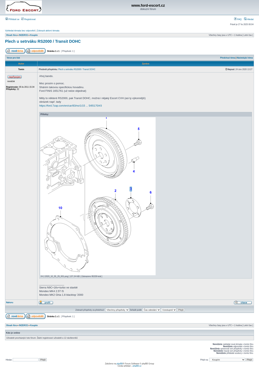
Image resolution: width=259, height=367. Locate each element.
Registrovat (28, 19)
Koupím (34, 35)
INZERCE (23, 35)
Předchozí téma (227, 58)
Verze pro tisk (13, 58)
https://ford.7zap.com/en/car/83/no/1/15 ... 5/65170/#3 (70, 105)
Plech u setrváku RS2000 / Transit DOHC (43, 41)
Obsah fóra (11, 35)
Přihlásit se (12, 19)
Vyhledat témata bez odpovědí (20, 30)
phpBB (120, 364)
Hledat (249, 19)
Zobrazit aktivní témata (48, 30)
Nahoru (9, 302)
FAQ (238, 19)
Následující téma (245, 58)
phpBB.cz (137, 366)
